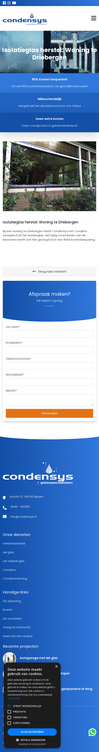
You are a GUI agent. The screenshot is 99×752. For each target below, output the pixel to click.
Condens (9, 570)
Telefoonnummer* (18, 359)
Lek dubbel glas (13, 561)
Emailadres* (14, 343)
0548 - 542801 (20, 507)
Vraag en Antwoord (16, 627)
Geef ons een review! (17, 636)
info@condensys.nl (23, 517)
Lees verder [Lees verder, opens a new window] (14, 698)
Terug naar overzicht (50, 271)
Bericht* (11, 391)
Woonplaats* (15, 374)
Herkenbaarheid (14, 543)
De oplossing (12, 601)
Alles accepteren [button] (32, 732)
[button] (10, 176)
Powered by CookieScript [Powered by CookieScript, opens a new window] (32, 744)
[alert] (32, 705)
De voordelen (12, 618)
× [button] (56, 666)
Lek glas (8, 552)
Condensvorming (15, 578)
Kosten (7, 610)
